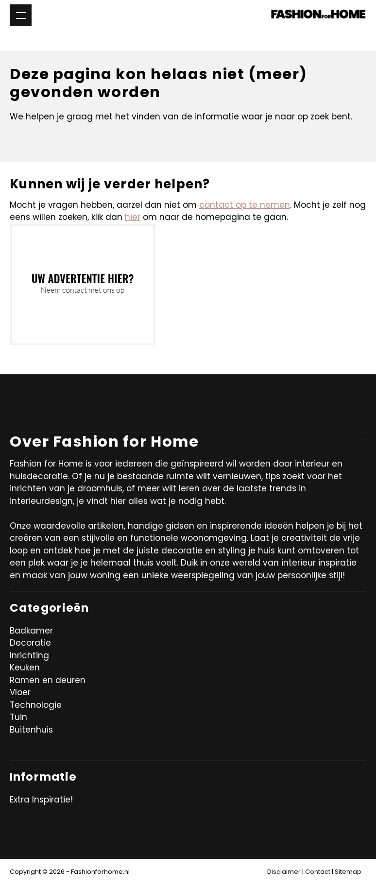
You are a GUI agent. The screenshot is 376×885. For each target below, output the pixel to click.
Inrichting (29, 655)
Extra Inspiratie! (41, 799)
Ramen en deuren (47, 680)
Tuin (18, 717)
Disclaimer (284, 872)
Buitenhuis (31, 729)
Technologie (36, 705)
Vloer (20, 692)
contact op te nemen (244, 205)
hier (132, 217)
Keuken (25, 667)
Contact (317, 872)
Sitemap (348, 872)
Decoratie (30, 643)
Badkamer (31, 630)
